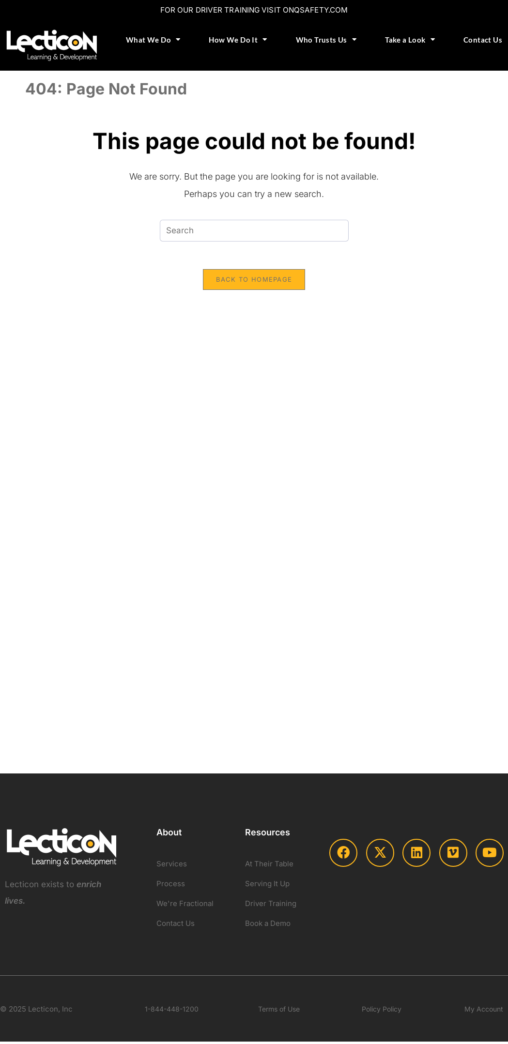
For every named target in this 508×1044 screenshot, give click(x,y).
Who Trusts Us (326, 39)
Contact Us (482, 39)
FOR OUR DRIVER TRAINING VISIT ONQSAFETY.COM (254, 10)
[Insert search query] (254, 230)
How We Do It (238, 39)
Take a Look (410, 39)
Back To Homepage (254, 280)
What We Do (153, 39)
